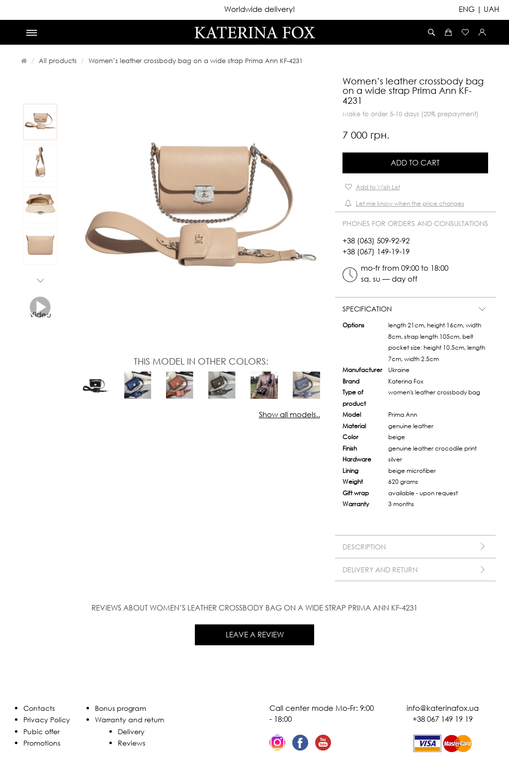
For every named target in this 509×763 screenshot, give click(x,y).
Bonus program (120, 708)
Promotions (41, 743)
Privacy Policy (46, 719)
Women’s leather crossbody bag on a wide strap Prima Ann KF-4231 (195, 61)
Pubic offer (41, 731)
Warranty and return (130, 719)
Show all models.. (289, 414)
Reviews (131, 743)
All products (58, 61)
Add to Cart (415, 162)
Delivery (131, 731)
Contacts (39, 708)
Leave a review (255, 634)
